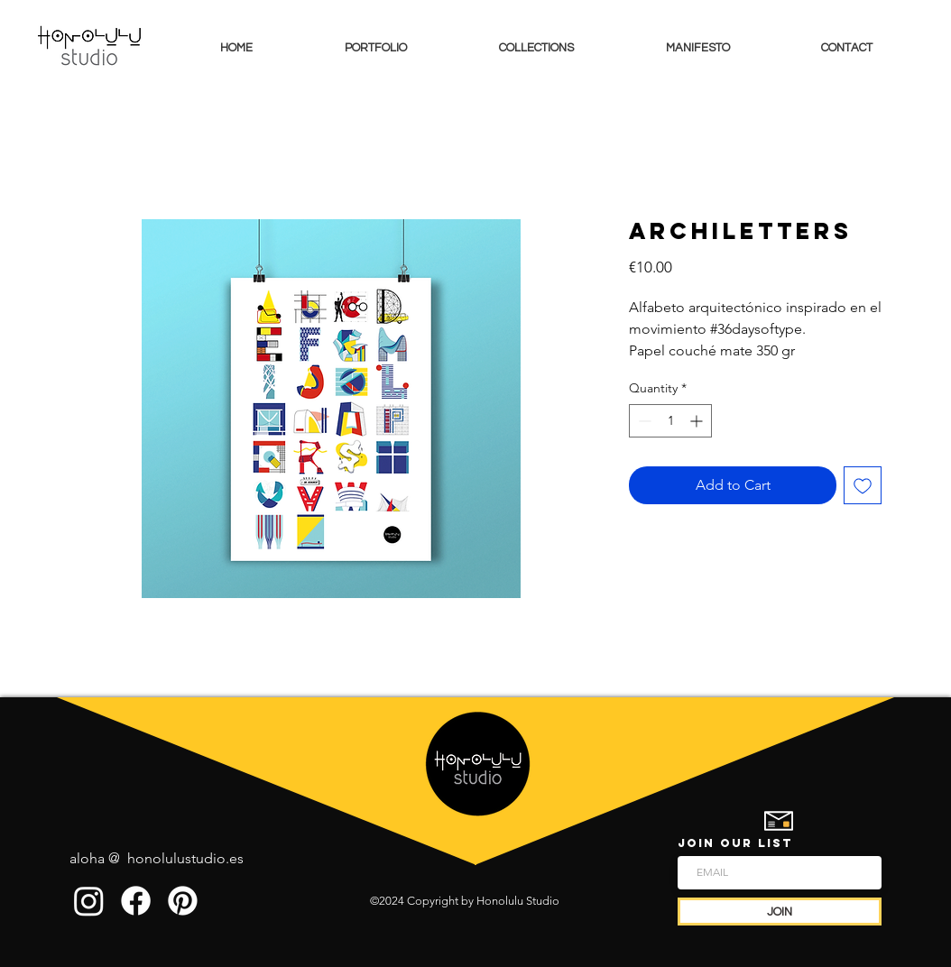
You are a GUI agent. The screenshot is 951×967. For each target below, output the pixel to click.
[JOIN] (780, 912)
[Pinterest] (182, 900)
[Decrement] (643, 421)
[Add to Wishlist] (863, 485)
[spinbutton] (670, 421)
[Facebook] (135, 900)
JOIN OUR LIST (735, 843)
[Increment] (698, 421)
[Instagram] (88, 900)
